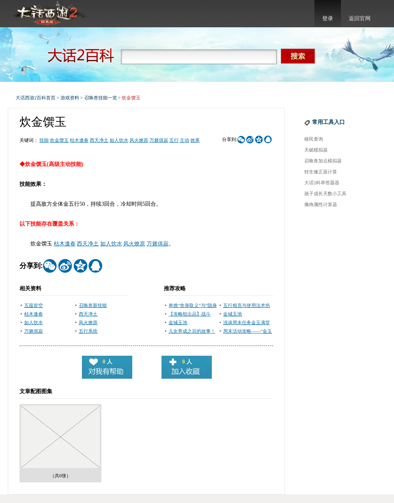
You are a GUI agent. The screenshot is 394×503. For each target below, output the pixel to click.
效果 (195, 140)
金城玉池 (232, 314)
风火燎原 (139, 140)
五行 (174, 140)
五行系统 (88, 331)
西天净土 (99, 140)
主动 (184, 140)
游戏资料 (69, 98)
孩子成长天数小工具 (325, 193)
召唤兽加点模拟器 (323, 161)
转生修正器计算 (320, 172)
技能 (44, 140)
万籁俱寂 (158, 140)
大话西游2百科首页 (35, 98)
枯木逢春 (79, 140)
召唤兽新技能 (93, 305)
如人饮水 (119, 140)
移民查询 (313, 139)
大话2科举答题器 (321, 182)
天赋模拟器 (316, 150)
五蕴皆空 (33, 305)
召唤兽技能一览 (100, 98)
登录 (327, 18)
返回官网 (360, 18)
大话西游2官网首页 (49, 13)
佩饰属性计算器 (320, 204)
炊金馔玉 (59, 140)
